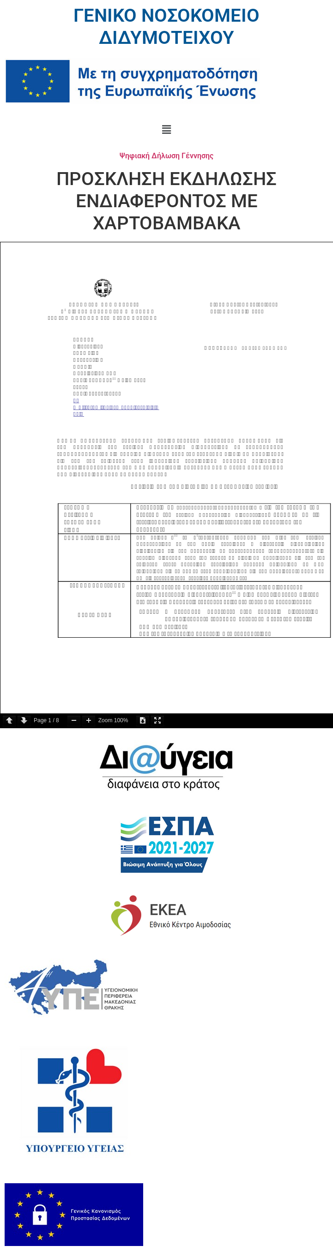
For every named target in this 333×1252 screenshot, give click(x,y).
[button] (166, 129)
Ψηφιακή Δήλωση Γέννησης (166, 155)
